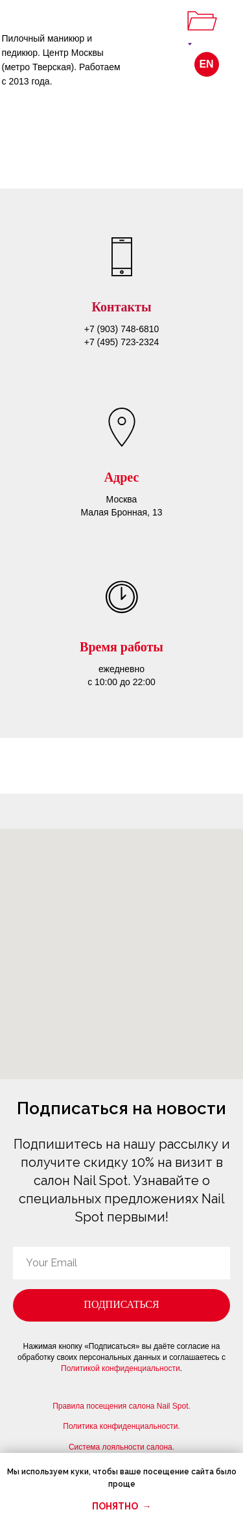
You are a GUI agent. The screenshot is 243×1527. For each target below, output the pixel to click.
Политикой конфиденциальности (120, 1368)
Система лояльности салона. (121, 1447)
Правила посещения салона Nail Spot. (121, 1406)
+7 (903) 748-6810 (121, 329)
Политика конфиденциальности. (121, 1426)
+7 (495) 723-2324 (121, 342)
